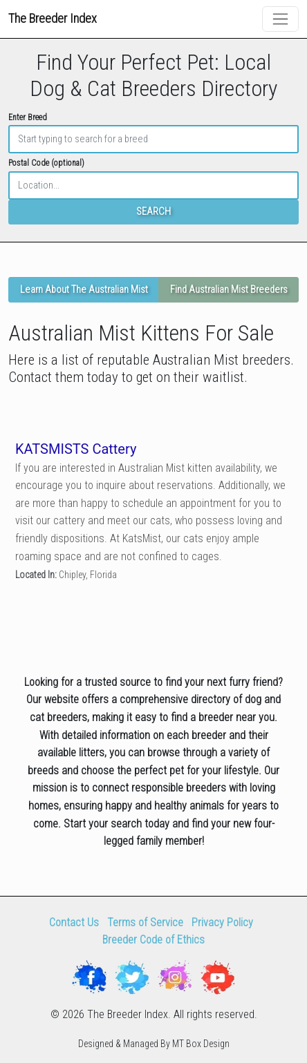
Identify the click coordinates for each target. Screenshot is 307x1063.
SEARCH (153, 212)
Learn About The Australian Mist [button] (84, 290)
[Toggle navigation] (280, 19)
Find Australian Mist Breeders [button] (229, 290)
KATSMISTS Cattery (75, 447)
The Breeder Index (52, 18)
